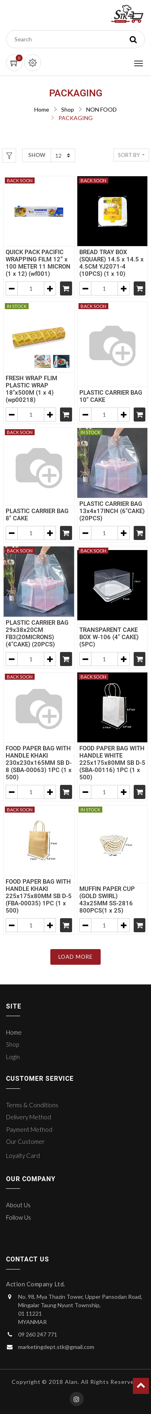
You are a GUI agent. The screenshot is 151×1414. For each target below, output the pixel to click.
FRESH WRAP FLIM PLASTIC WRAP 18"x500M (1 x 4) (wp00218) (31, 389)
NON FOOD (101, 109)
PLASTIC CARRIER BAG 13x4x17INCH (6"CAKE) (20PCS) (112, 511)
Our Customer (25, 1141)
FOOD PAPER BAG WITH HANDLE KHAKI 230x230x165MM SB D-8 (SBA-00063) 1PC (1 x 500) (39, 763)
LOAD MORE (75, 957)
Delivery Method (28, 1117)
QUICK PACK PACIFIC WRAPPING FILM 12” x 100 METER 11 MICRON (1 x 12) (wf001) (38, 263)
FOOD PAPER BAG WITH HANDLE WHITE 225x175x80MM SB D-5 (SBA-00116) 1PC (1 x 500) (112, 763)
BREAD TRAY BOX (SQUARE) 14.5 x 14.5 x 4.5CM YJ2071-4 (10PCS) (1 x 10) (111, 263)
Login (13, 1056)
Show (37, 155)
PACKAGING (75, 117)
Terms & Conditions (32, 1104)
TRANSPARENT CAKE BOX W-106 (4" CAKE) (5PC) (109, 637)
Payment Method (29, 1129)
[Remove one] (12, 288)
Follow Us (18, 1217)
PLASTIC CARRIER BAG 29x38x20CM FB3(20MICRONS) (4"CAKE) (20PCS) (37, 633)
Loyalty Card (23, 1155)
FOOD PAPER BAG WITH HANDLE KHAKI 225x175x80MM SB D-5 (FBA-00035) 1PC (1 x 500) (39, 896)
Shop (67, 109)
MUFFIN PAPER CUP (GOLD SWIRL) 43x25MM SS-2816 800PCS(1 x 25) (107, 899)
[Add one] (50, 288)
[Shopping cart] (66, 288)
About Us (18, 1204)
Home (41, 109)
